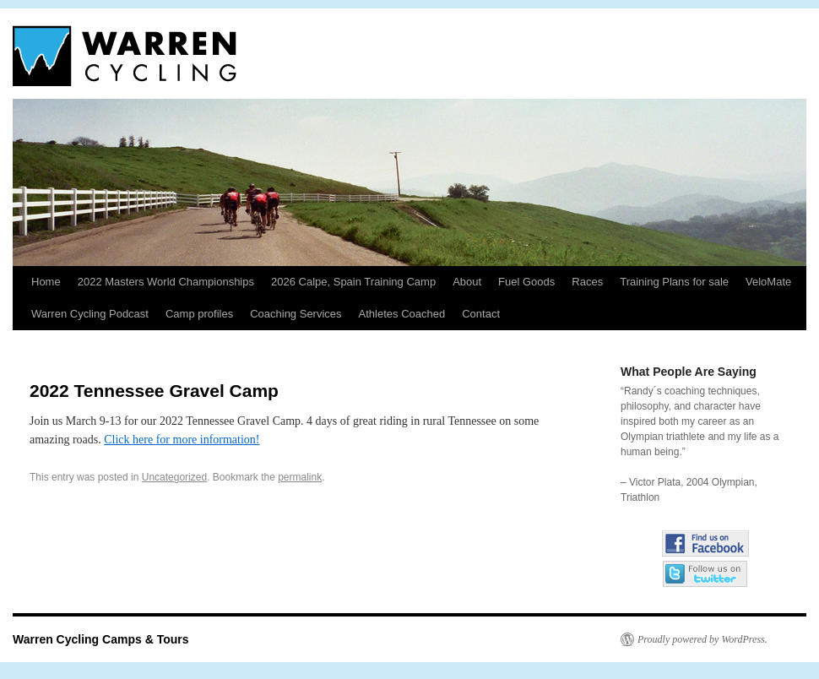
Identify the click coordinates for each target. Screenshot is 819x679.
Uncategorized (174, 477)
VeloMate (768, 281)
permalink (300, 477)
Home (46, 281)
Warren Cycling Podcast (90, 313)
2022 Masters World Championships (166, 281)
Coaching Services (295, 313)
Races (587, 281)
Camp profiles (199, 313)
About (467, 281)
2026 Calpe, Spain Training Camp (353, 281)
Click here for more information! (181, 439)
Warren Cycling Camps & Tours (100, 639)
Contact (481, 313)
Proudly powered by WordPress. (702, 639)
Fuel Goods (526, 281)
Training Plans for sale (674, 281)
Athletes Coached (402, 313)
